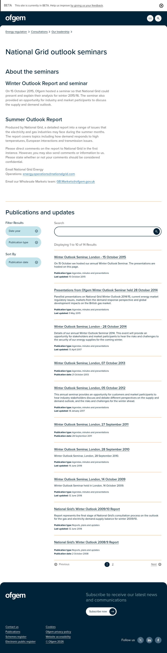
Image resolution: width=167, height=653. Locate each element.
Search (59, 223)
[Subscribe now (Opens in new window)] (101, 611)
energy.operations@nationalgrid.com (49, 174)
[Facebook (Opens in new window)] (158, 640)
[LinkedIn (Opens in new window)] (149, 640)
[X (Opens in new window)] (140, 640)
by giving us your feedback (87, 5)
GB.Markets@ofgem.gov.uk (76, 181)
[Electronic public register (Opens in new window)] (21, 641)
